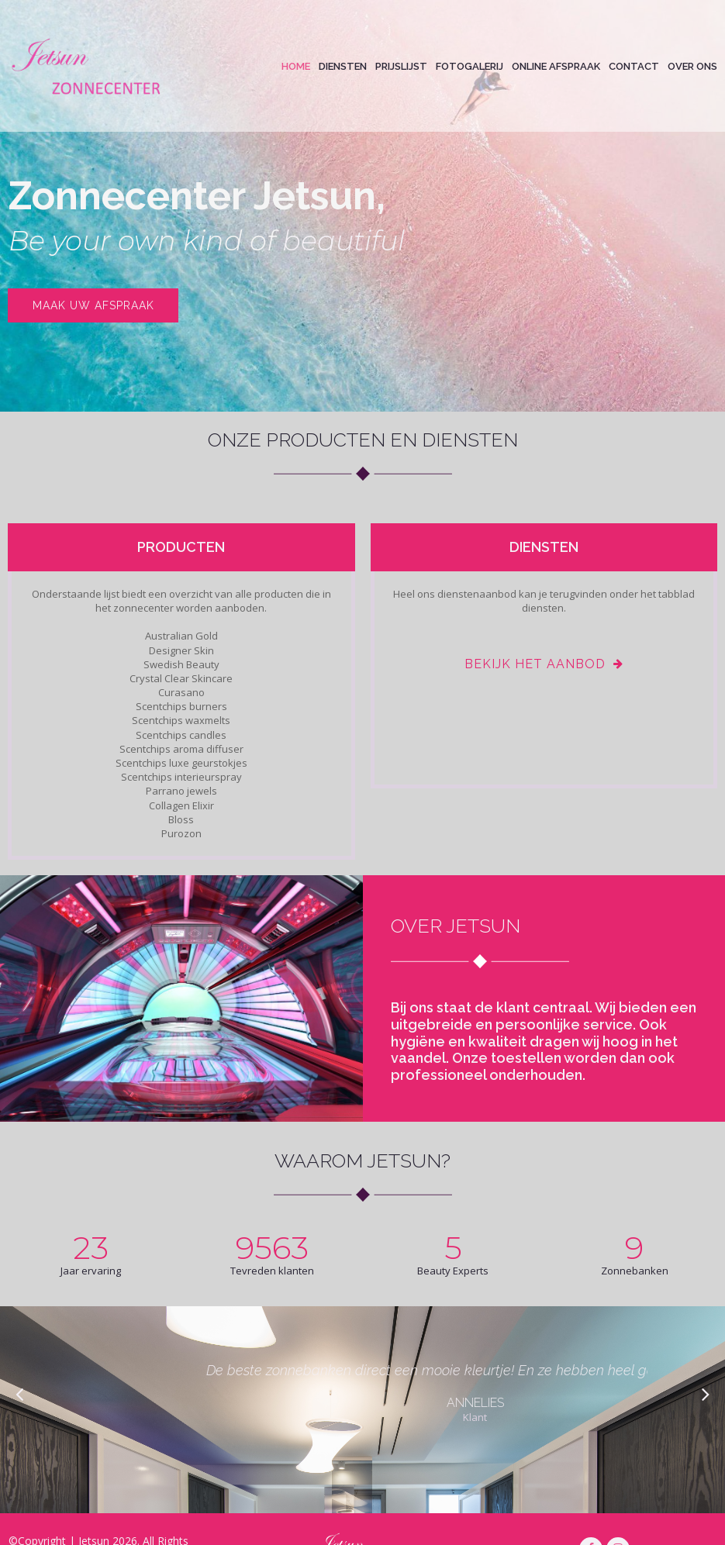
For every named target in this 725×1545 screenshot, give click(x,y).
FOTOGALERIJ (469, 66)
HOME (295, 66)
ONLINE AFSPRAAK (556, 66)
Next (704, 1393)
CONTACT (634, 66)
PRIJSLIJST (401, 66)
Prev (21, 1393)
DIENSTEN (343, 66)
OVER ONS (692, 66)
